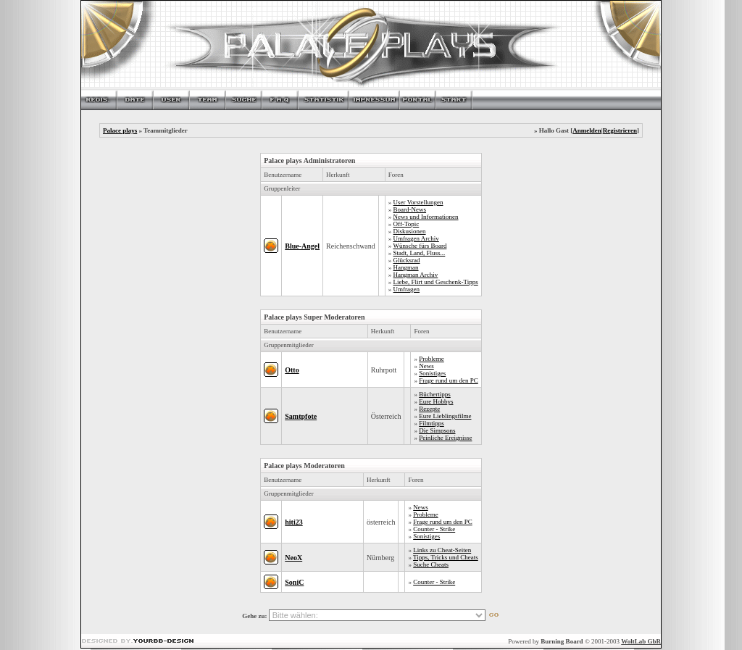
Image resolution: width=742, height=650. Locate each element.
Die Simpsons (437, 430)
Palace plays (120, 130)
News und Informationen (426, 216)
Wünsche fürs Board (419, 245)
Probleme (431, 358)
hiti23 (293, 522)
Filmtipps (431, 423)
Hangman (406, 267)
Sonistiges (432, 373)
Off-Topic (406, 224)
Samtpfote (301, 416)
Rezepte (429, 408)
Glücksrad (406, 260)
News (426, 366)
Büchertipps (435, 394)
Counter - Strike (434, 529)
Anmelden (586, 130)
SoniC (294, 582)
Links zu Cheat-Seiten (442, 550)
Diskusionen (409, 231)
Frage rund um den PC (448, 380)
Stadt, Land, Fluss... (419, 253)
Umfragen (406, 289)
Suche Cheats (431, 564)
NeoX (293, 558)
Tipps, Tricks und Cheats (445, 557)
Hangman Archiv (415, 274)
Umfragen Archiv (416, 238)
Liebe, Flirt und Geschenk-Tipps (435, 282)
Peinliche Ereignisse (445, 437)
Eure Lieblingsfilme (445, 416)
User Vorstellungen (418, 202)
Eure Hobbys (436, 401)
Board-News (410, 209)
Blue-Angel (302, 246)
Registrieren (620, 130)
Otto (292, 370)
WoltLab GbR (641, 641)
